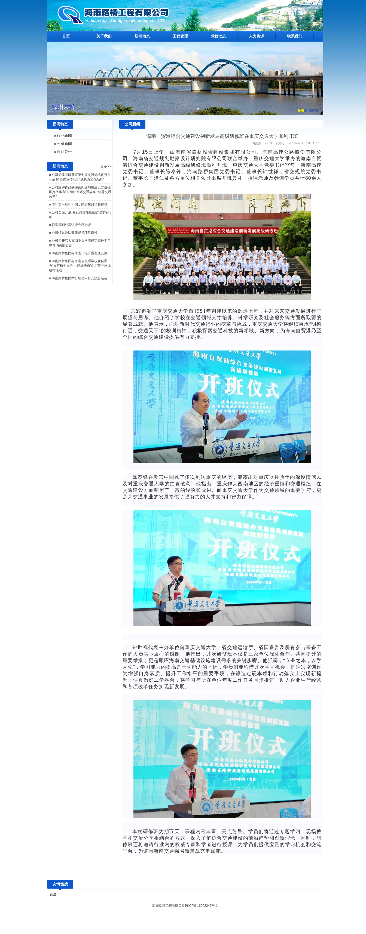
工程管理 (180, 36)
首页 (66, 36)
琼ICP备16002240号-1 (201, 906)
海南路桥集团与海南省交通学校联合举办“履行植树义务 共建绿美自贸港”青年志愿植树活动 (80, 265)
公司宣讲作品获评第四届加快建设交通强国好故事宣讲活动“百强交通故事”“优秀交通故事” (80, 191)
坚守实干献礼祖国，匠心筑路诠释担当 (79, 204)
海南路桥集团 (203, 171)
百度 (53, 894)
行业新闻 (64, 135)
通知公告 (64, 152)
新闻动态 (142, 36)
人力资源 (256, 36)
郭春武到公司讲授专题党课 (71, 225)
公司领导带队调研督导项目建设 (74, 233)
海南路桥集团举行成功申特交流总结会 (79, 278)
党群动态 (218, 36)
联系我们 (294, 36)
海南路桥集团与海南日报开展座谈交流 (79, 253)
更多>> (105, 166)
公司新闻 (64, 143)
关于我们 (104, 36)
